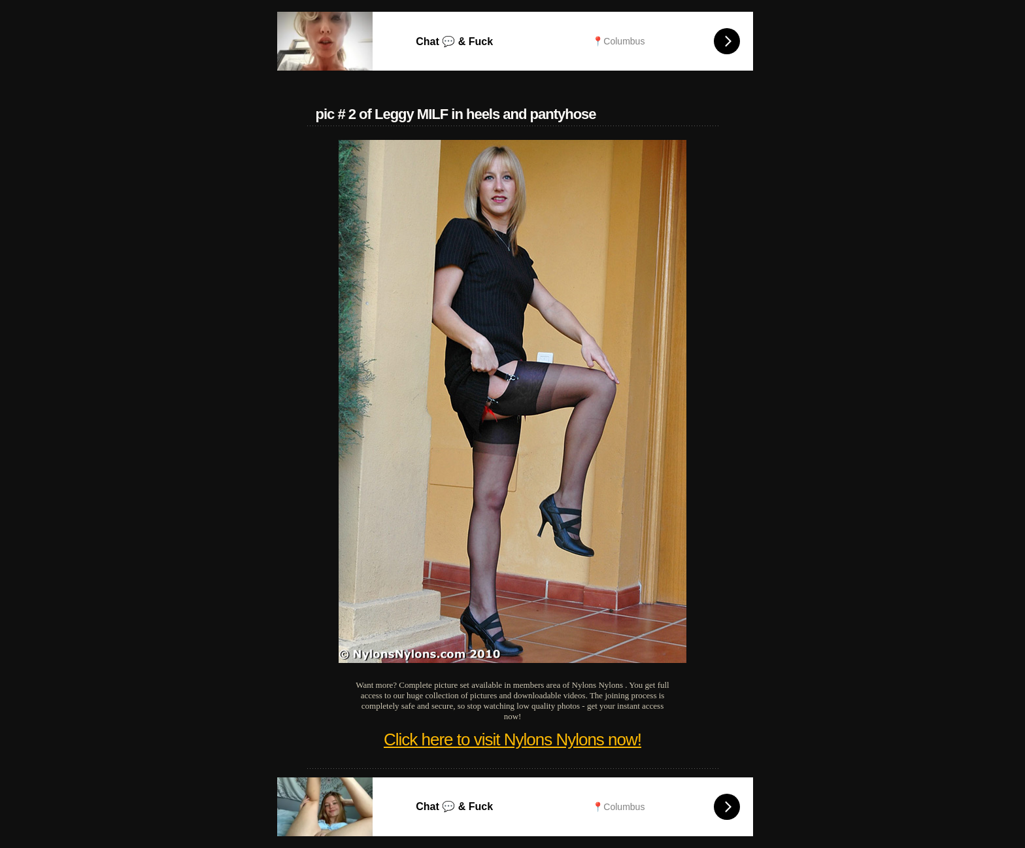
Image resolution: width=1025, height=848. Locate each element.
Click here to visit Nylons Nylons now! (512, 739)
